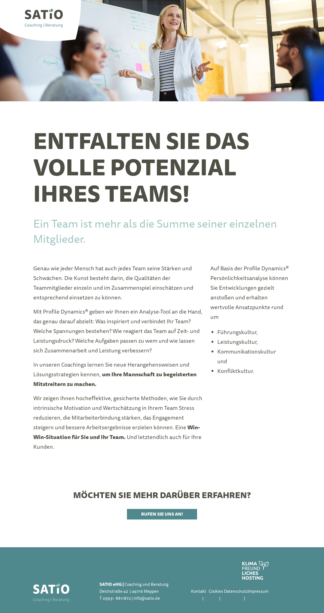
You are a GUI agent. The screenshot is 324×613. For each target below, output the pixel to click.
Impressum (258, 591)
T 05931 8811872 (115, 598)
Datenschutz (236, 591)
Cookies (216, 591)
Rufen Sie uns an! (162, 514)
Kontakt (198, 591)
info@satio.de (147, 598)
